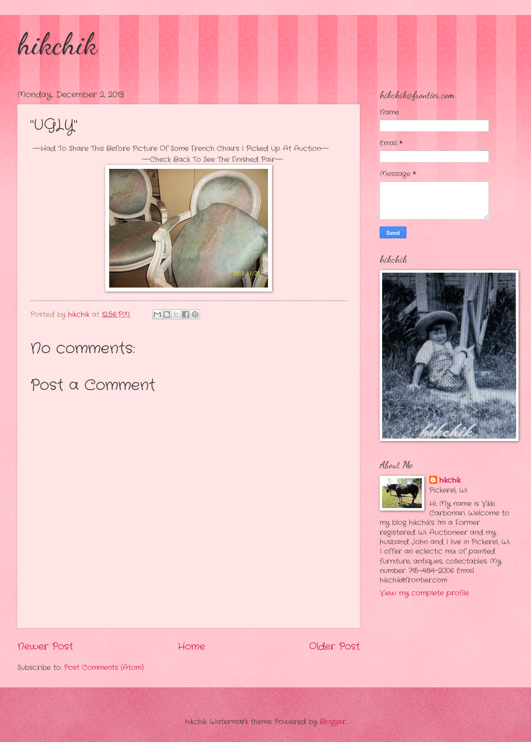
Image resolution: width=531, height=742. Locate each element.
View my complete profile (424, 593)
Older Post (334, 647)
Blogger (333, 722)
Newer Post (45, 647)
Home (191, 647)
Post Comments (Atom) (104, 667)
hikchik (57, 44)
